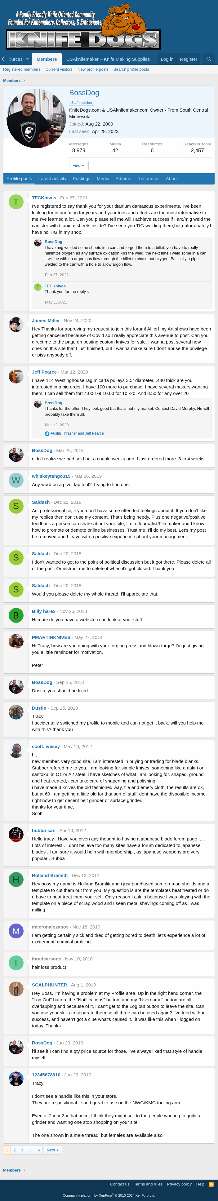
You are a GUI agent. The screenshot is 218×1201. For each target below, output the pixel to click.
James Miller (46, 320)
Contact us (119, 1184)
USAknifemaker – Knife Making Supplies (108, 59)
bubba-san (44, 830)
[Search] (209, 59)
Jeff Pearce (44, 371)
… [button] (31, 1150)
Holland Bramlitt (50, 875)
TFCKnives (44, 197)
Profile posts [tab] (19, 178)
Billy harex (44, 611)
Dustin (39, 708)
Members (47, 59)
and (77, 433)
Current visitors (59, 69)
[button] (27, 59)
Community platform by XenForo (109, 1195)
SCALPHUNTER (49, 984)
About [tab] (172, 178)
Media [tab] (103, 178)
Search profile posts (131, 69)
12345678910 (46, 1074)
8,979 (79, 150)
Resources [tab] (148, 178)
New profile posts (93, 69)
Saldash (41, 502)
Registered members (22, 69)
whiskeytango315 (51, 476)
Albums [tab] (123, 178)
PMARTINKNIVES (51, 637)
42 (115, 150)
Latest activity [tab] (52, 178)
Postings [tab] (82, 178)
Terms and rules (148, 1184)
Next (51, 1150)
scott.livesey (46, 746)
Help (200, 1184)
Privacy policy (179, 1184)
